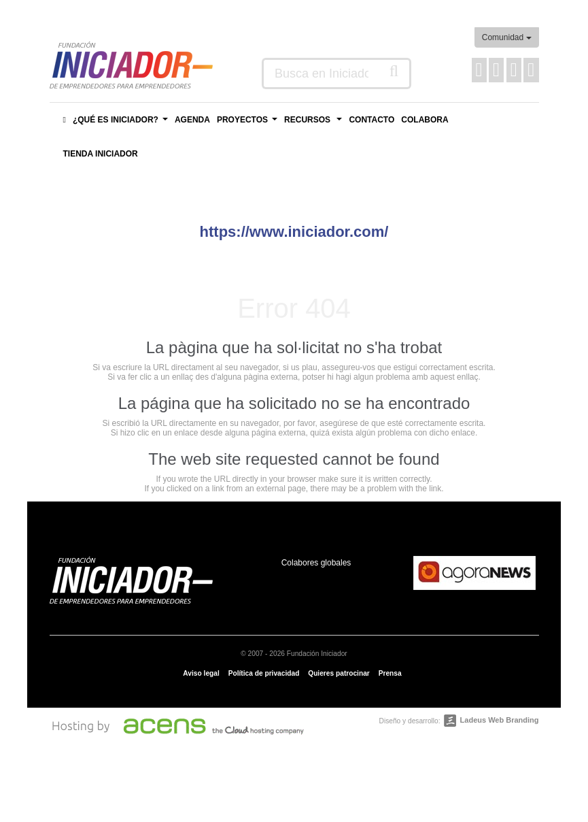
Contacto (371, 120)
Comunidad (507, 37)
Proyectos (249, 123)
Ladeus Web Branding (499, 720)
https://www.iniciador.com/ (294, 231)
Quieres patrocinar (339, 673)
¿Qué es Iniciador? (122, 123)
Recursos (314, 123)
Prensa (390, 673)
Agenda (192, 120)
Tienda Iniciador (100, 154)
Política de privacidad (264, 673)
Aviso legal (201, 673)
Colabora (424, 120)
